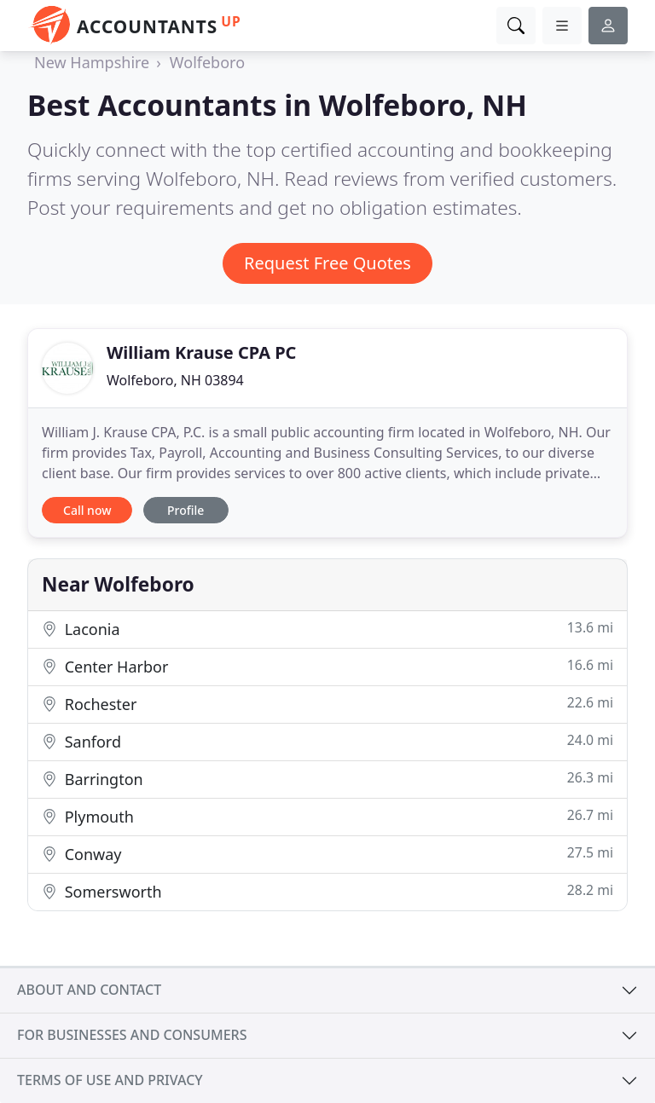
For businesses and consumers (131, 1034)
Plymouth (327, 816)
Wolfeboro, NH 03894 (175, 380)
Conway (327, 853)
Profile (185, 510)
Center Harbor (327, 666)
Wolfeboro (207, 62)
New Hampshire (91, 62)
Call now (87, 510)
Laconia (327, 628)
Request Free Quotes (327, 262)
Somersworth (327, 891)
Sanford (327, 741)
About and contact (89, 989)
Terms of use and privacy (110, 1080)
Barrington (327, 778)
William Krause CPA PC (201, 352)
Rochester (327, 703)
